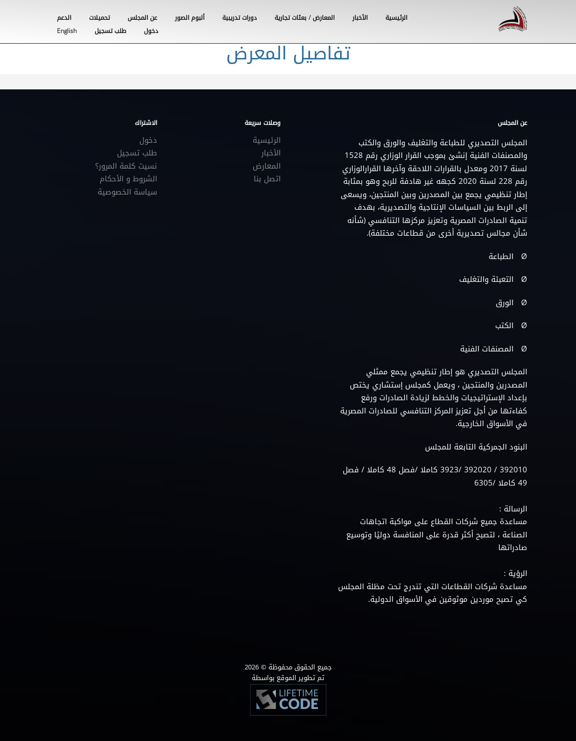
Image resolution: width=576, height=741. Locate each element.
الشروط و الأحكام (128, 179)
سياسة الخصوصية (127, 192)
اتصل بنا (267, 179)
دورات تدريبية (239, 17)
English (67, 31)
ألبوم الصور (189, 17)
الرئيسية (396, 17)
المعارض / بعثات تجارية (305, 17)
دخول (148, 140)
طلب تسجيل (137, 153)
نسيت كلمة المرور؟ (126, 166)
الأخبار (360, 17)
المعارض (267, 166)
